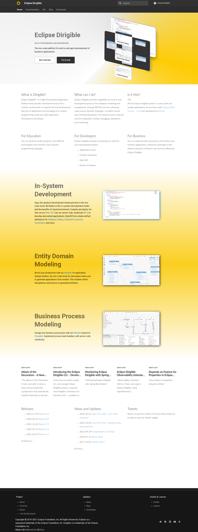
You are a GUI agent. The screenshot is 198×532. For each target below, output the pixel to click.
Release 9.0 (43, 414)
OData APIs (69, 219)
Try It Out (23, 506)
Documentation (32, 9)
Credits (156, 502)
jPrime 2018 (97, 436)
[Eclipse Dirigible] (18, 3)
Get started (44, 60)
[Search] (132, 3)
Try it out (65, 60)
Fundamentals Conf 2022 (103, 431)
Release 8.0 (43, 419)
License (156, 506)
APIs (86, 212)
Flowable (39, 336)
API (44, 9)
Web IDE (49, 212)
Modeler (68, 273)
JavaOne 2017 (98, 442)
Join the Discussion (28, 514)
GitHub (161, 111)
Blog (51, 9)
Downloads (61, 9)
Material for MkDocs (35, 529)
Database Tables (56, 219)
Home (19, 9)
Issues (22, 510)
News (89, 502)
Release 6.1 (43, 434)
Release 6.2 (43, 429)
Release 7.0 (43, 424)
